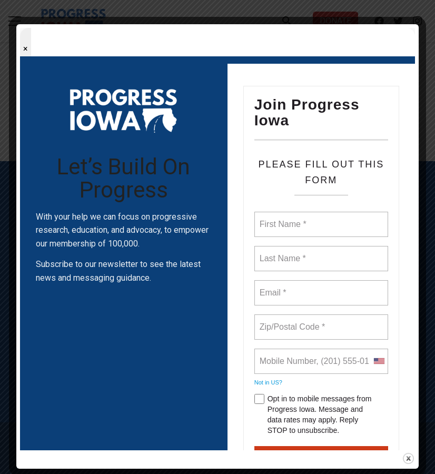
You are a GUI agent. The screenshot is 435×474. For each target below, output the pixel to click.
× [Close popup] (25, 49)
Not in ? (268, 382)
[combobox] (379, 361)
